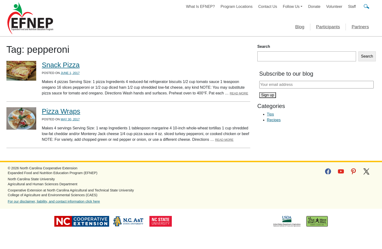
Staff (352, 7)
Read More (239, 93)
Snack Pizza (61, 65)
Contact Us (267, 7)
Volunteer (334, 7)
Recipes (274, 120)
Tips (270, 114)
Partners (360, 26)
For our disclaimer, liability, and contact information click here (54, 201)
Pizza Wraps (61, 111)
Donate (314, 7)
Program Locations (236, 7)
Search (263, 46)
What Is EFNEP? (200, 7)
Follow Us (291, 7)
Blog (299, 26)
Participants (328, 26)
